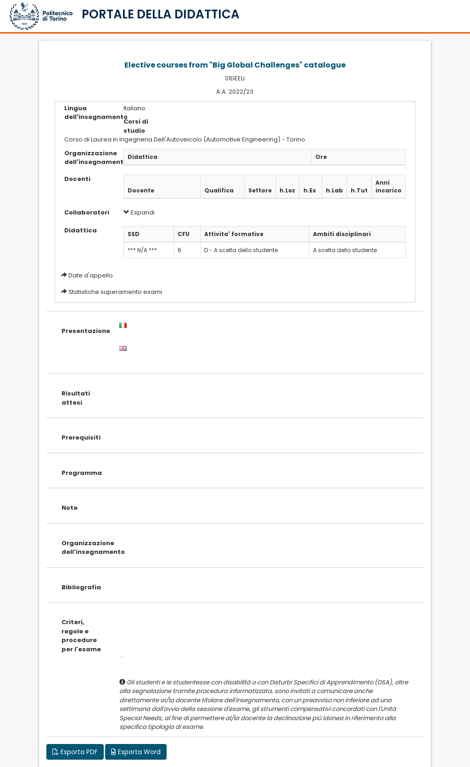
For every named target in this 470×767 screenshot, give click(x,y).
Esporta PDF (75, 751)
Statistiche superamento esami (115, 292)
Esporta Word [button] (136, 751)
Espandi (139, 212)
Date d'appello (90, 275)
